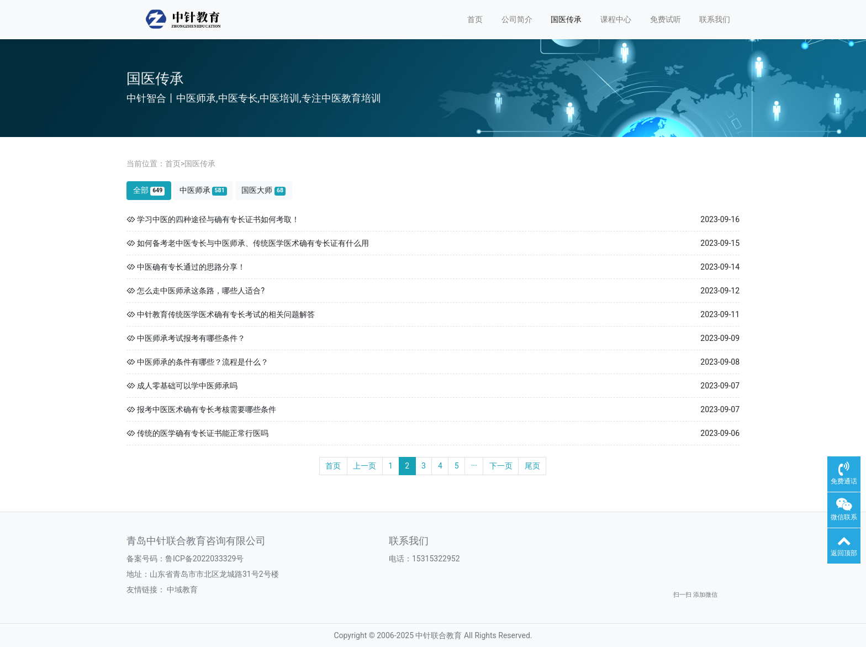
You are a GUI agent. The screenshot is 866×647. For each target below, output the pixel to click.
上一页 (364, 465)
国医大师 (263, 190)
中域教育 (182, 589)
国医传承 (566, 19)
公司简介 (516, 19)
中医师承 (203, 190)
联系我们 (714, 19)
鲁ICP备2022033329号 (204, 558)
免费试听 (665, 19)
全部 (149, 190)
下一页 (501, 465)
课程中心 (615, 19)
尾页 (532, 465)
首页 (475, 19)
